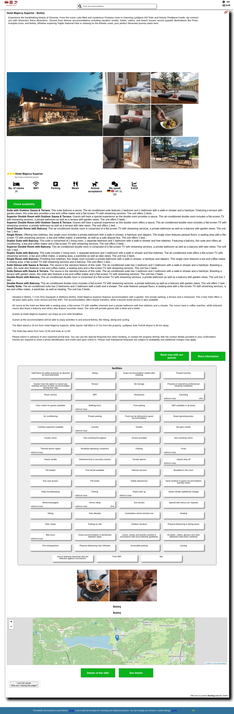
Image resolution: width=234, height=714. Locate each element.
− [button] (11, 626)
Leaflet (208, 663)
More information (208, 356)
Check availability (24, 204)
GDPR (174, 710)
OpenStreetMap (220, 663)
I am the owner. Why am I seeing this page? (24, 684)
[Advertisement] (117, 48)
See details (136, 673)
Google (72, 710)
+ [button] (11, 622)
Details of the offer (98, 673)
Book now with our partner (172, 356)
